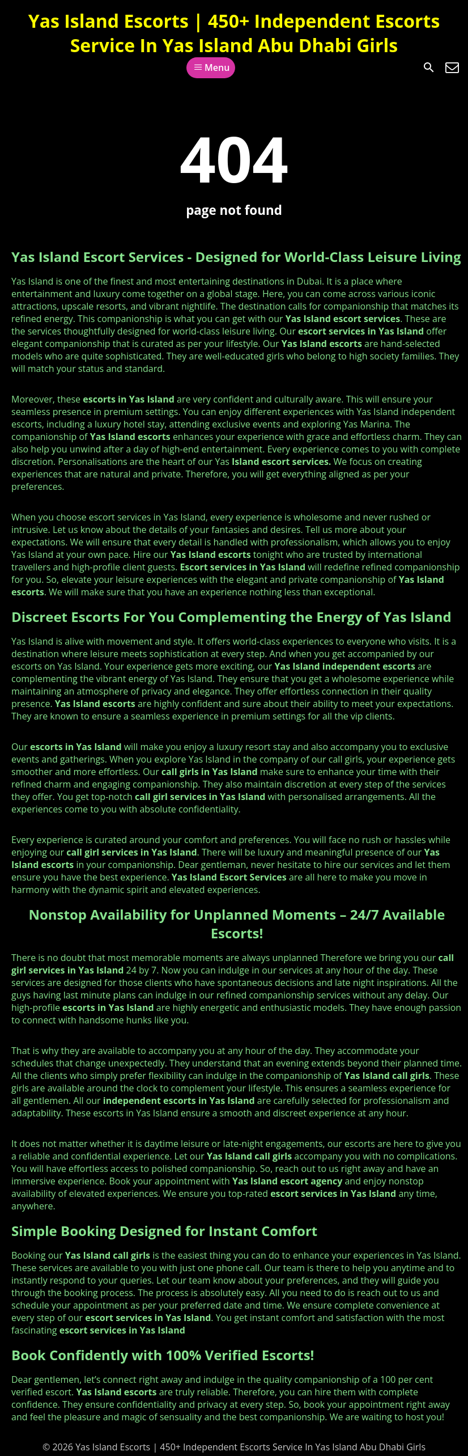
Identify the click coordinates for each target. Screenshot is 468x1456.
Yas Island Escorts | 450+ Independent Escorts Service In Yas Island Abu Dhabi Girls (234, 33)
